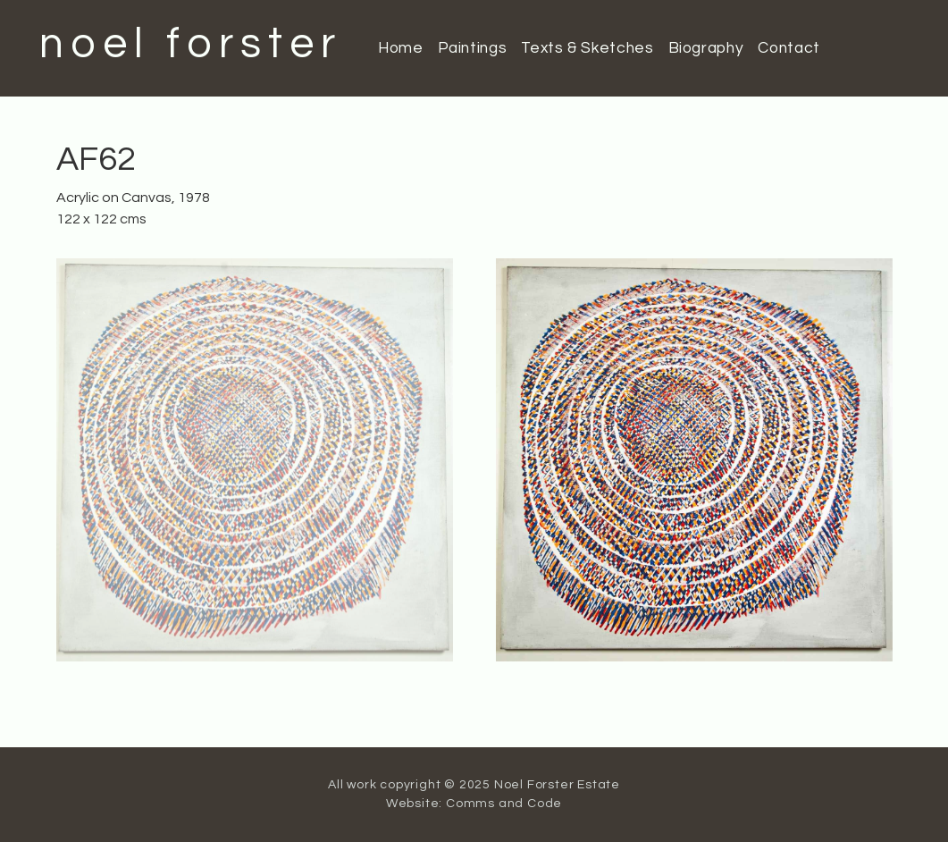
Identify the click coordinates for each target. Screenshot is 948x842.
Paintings (473, 48)
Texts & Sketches (587, 48)
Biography (706, 48)
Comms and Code (504, 803)
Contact (788, 48)
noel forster (190, 44)
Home (401, 48)
